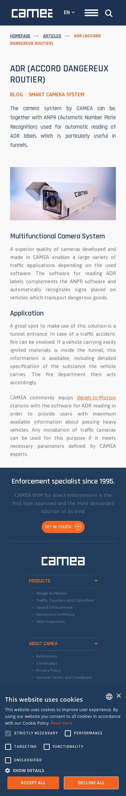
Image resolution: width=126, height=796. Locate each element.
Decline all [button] (91, 783)
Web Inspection (50, 621)
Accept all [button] (33, 783)
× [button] (118, 696)
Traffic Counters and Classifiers (65, 600)
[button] (63, 770)
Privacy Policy (48, 670)
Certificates (46, 663)
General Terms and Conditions (64, 677)
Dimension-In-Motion (55, 614)
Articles (52, 36)
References (46, 656)
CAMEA (32, 13)
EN (67, 12)
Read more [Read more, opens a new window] (62, 723)
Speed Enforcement (54, 607)
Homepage (20, 36)
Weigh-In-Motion (96, 397)
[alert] (63, 742)
